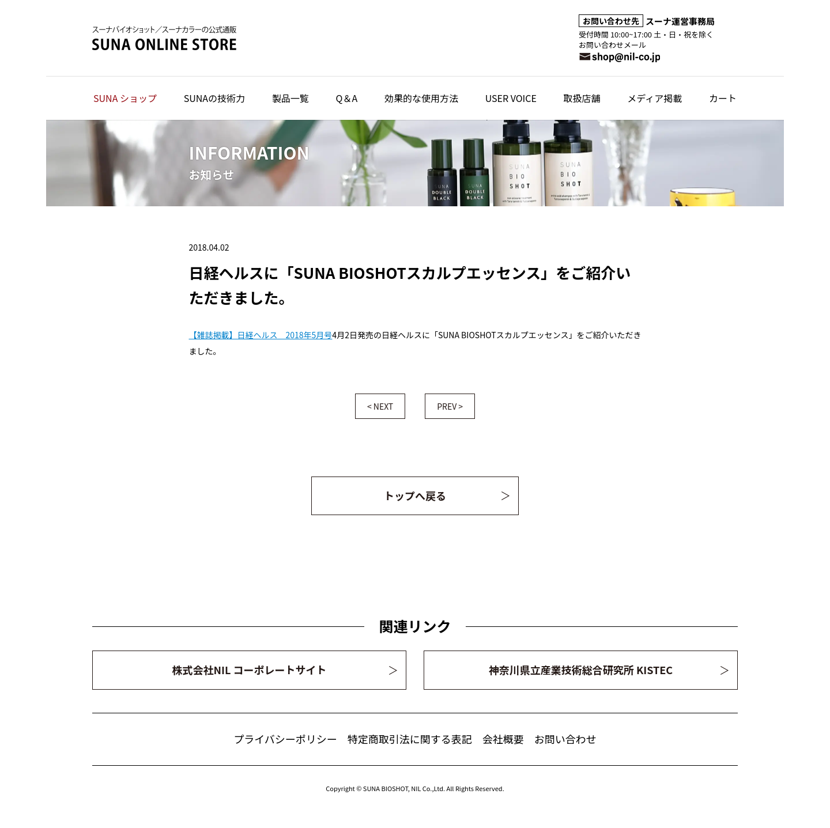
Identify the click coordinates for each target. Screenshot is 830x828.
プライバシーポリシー (285, 738)
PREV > (450, 406)
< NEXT (380, 406)
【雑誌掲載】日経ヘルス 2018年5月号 (261, 335)
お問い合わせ (565, 738)
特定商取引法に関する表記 (410, 738)
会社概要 (503, 738)
